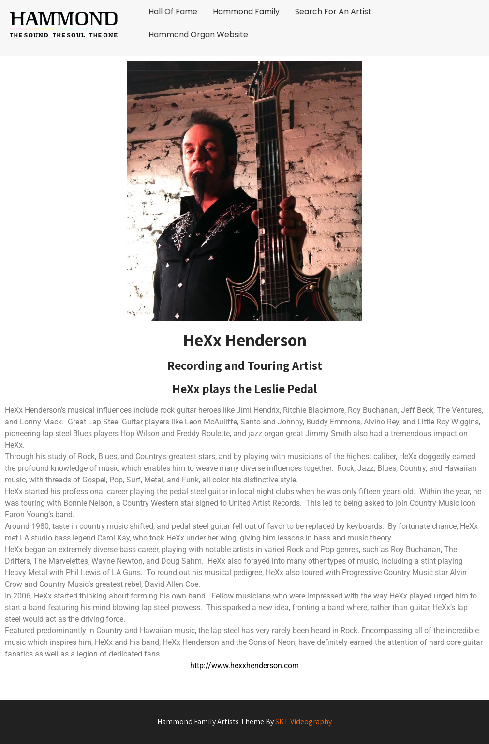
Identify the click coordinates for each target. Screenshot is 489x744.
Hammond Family (246, 11)
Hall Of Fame (172, 11)
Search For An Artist (333, 11)
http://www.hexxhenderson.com (244, 665)
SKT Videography (303, 721)
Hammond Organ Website (198, 34)
